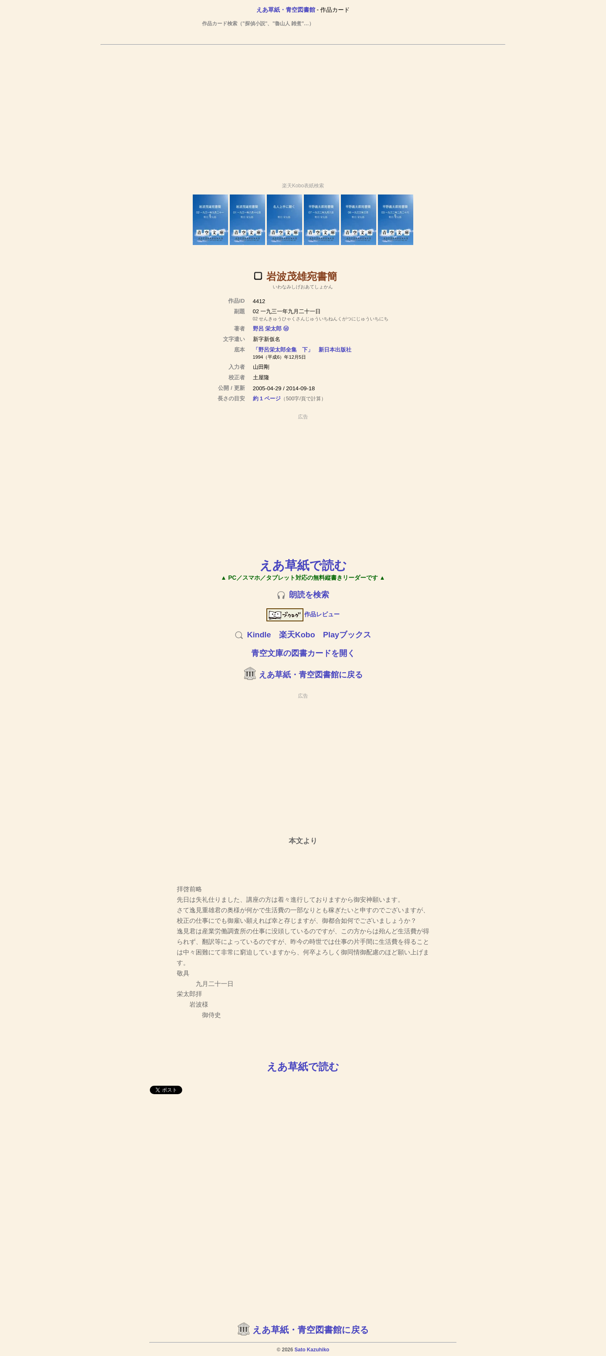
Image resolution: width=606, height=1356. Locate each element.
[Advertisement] (303, 110)
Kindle (259, 634)
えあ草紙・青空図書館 (285, 9)
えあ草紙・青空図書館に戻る (311, 674)
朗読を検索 (309, 594)
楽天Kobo (297, 634)
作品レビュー (303, 614)
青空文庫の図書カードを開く (303, 653)
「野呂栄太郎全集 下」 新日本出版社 (302, 349)
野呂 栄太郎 (267, 328)
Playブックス (347, 634)
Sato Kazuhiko (312, 1350)
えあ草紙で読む (303, 565)
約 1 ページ (267, 398)
